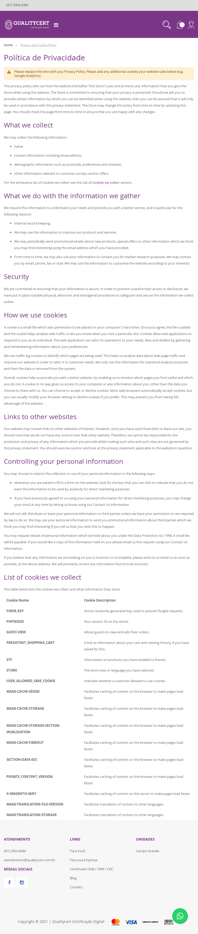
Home (8, 45)
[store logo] (28, 24)
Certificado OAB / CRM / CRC (91, 869)
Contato (76, 887)
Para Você (77, 851)
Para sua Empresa (83, 860)
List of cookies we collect (101, 182)
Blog (73, 878)
